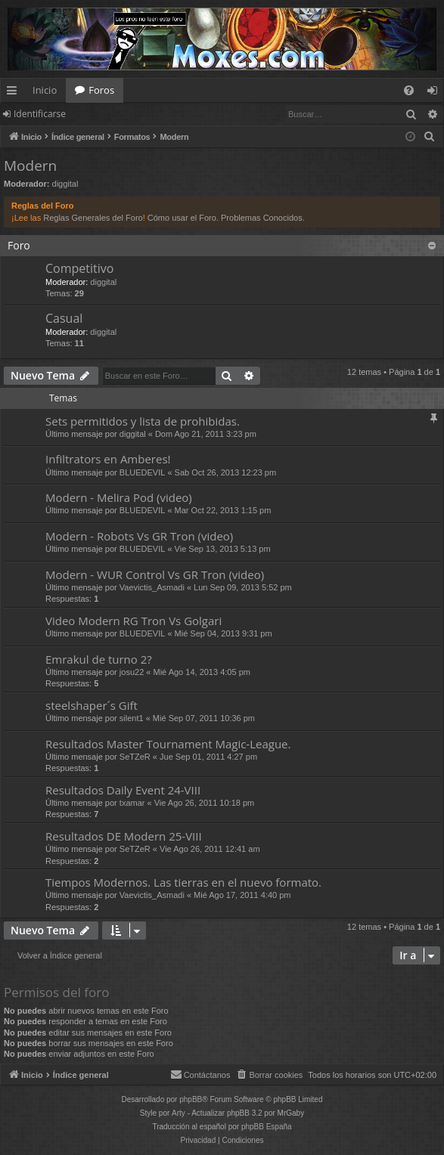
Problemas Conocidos (262, 217)
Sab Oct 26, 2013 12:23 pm (226, 472)
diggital (65, 183)
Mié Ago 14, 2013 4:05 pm (201, 672)
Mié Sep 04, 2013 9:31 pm (223, 633)
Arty (178, 1113)
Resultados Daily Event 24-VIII (122, 789)
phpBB (190, 1099)
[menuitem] (409, 90)
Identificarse (40, 113)
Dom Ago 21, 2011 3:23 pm (205, 433)
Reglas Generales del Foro (92, 217)
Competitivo (79, 268)
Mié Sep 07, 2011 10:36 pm (204, 718)
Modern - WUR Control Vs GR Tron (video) (154, 574)
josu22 (132, 672)
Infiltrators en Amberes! (108, 458)
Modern (30, 165)
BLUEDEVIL (143, 472)
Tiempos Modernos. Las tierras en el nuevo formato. (183, 882)
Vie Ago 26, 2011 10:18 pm (204, 802)
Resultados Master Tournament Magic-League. (167, 743)
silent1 (132, 718)
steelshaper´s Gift (91, 705)
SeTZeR (135, 756)
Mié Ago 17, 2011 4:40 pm (242, 895)
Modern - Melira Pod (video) (118, 497)
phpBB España (266, 1126)
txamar (132, 802)
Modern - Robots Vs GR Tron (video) (139, 535)
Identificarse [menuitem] (436, 93)
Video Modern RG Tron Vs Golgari (133, 620)
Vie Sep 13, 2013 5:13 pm (223, 548)
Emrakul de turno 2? (98, 659)
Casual (63, 318)
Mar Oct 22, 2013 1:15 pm (223, 510)
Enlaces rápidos (14, 93)
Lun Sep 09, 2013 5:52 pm (243, 587)
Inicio (45, 90)
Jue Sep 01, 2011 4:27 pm (208, 756)
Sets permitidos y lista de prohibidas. (142, 421)
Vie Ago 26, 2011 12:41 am (210, 848)
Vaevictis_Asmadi (152, 587)
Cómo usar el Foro (181, 217)
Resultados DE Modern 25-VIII (123, 836)
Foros (101, 90)
